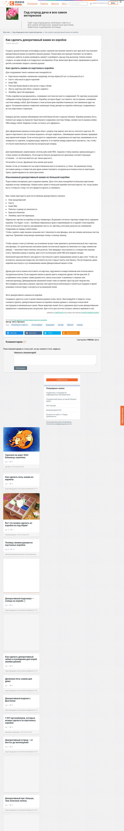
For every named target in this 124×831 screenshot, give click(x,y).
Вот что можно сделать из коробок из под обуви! (18, 524)
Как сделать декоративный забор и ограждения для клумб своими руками (21, 659)
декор (79, 324)
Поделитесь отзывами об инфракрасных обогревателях (58, 394)
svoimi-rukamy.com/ (90, 312)
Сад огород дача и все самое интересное (45, 13)
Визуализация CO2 (53, 410)
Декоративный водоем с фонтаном (17, 699)
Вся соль (6, 32)
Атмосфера (37, 324)
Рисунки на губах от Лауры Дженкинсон (57, 415)
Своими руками (10, 535)
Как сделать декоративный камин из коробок (61, 32)
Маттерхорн (51, 405)
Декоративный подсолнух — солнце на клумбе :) (19, 599)
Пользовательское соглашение (58, 422)
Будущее (50, 324)
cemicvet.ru (60, 312)
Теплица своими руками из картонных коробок (19, 543)
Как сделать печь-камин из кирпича (19, 478)
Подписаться (62, 380)
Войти (113, 3)
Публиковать (21, 368)
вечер (60, 324)
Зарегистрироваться (100, 3)
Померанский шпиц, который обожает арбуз (61, 400)
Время (70, 324)
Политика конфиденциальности (59, 424)
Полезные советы (19, 324)
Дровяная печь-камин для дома (18, 680)
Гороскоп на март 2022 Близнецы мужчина (16, 456)
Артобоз (8, 467)
